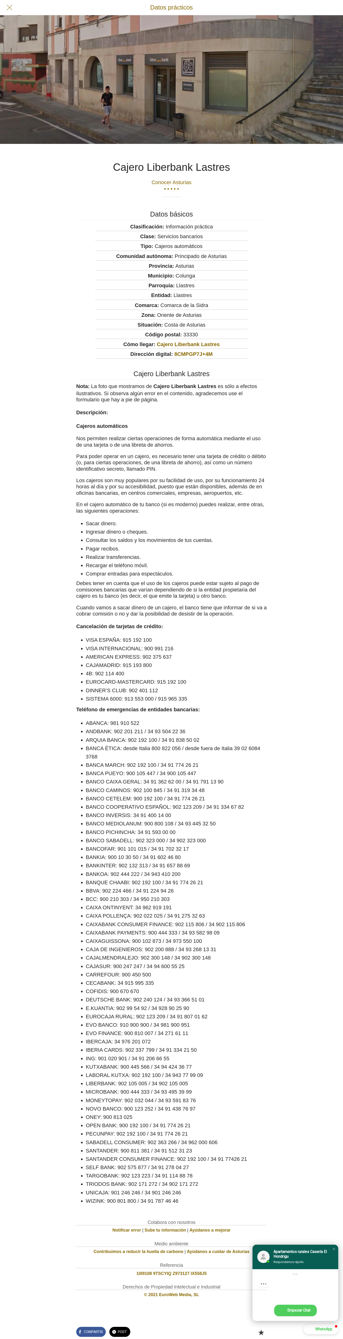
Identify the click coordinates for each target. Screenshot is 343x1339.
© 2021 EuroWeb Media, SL (171, 1294)
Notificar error (126, 1230)
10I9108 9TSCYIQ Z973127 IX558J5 (171, 1273)
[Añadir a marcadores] (261, 1332)
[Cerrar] (9, 7)
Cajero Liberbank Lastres (188, 344)
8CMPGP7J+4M (193, 354)
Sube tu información (165, 1230)
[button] (334, 1249)
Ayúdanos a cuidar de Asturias (218, 1251)
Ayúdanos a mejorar (210, 1230)
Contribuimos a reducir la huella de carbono (138, 1251)
